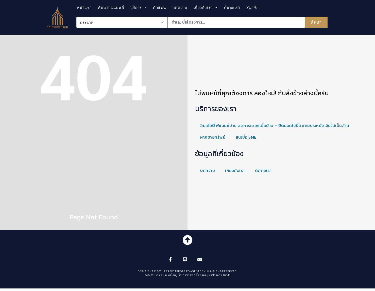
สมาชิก (252, 7)
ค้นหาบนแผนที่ (111, 7)
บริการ (138, 7)
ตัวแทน (159, 7)
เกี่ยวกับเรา (206, 7)
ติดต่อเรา (232, 7)
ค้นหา (316, 22)
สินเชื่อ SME (246, 137)
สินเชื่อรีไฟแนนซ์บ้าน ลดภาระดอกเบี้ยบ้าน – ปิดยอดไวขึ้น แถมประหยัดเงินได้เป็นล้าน (274, 125)
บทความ (179, 7)
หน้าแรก (84, 7)
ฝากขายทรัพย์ (212, 137)
